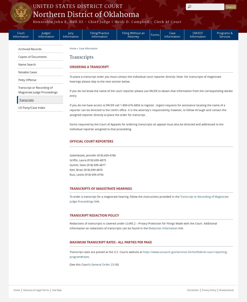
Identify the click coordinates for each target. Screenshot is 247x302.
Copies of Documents (32, 57)
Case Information (172, 34)
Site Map (57, 290)
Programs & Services (225, 34)
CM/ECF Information (198, 34)
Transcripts (26, 100)
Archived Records (29, 49)
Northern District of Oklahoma (86, 14)
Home (73, 48)
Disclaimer (193, 290)
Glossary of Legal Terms (36, 290)
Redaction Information (163, 228)
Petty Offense (27, 80)
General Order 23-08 (104, 264)
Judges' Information (46, 34)
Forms (155, 35)
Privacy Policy (209, 290)
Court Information (21, 34)
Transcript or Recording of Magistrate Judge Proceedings (38, 90)
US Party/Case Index (31, 108)
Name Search (27, 64)
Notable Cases (27, 72)
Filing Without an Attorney (133, 34)
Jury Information (71, 34)
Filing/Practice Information (99, 34)
